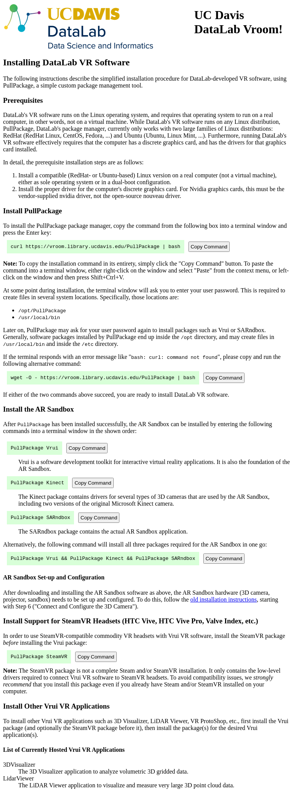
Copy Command (209, 247)
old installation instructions (223, 606)
